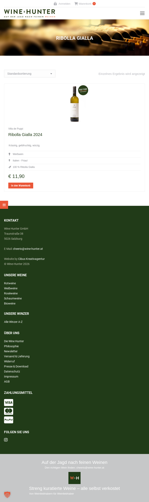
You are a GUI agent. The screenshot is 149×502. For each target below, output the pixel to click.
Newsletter (11, 351)
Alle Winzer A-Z (13, 321)
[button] (7, 494)
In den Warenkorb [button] (20, 194)
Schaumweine (13, 298)
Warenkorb (85, 4)
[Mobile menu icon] (142, 13)
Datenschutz (12, 371)
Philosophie (11, 346)
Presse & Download (16, 366)
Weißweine (10, 288)
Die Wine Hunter (14, 341)
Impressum (11, 376)
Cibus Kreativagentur (31, 258)
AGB (7, 381)
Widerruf (9, 361)
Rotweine (10, 283)
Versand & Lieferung (17, 356)
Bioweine (9, 303)
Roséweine (11, 293)
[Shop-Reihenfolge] (29, 73)
